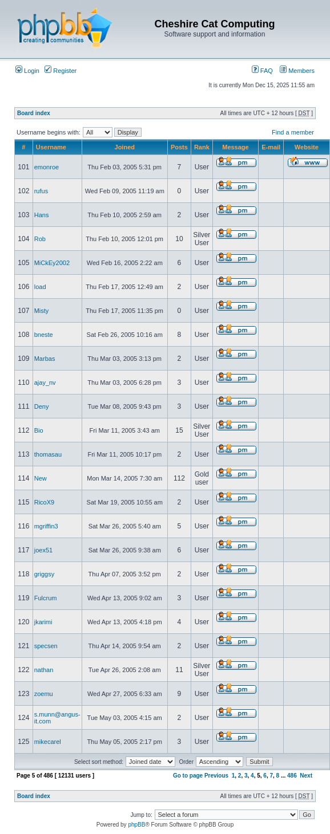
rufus (41, 191)
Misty (41, 310)
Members (297, 70)
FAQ (262, 70)
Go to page (188, 775)
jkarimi (43, 622)
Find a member (293, 132)
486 (292, 775)
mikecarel (47, 741)
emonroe (46, 167)
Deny (41, 406)
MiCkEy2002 (52, 262)
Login (27, 70)
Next (306, 775)
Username (51, 147)
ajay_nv (45, 382)
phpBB (136, 824)
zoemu (43, 693)
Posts (179, 147)
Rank (202, 147)
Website (307, 147)
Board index (33, 113)
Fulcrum (45, 598)
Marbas (44, 358)
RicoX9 (44, 502)
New (40, 478)
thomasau (48, 454)
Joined (125, 147)
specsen (46, 645)
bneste (43, 334)
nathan (44, 669)
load (40, 286)
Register (61, 70)
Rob (40, 238)
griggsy (44, 574)
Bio (38, 430)
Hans (41, 214)
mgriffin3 (46, 526)
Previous (216, 775)
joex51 (43, 550)
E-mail (270, 147)
